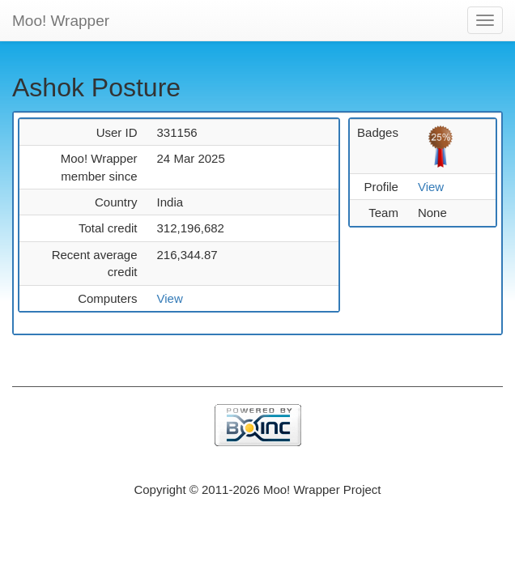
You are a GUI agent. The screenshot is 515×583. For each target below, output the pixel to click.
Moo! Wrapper (60, 20)
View (170, 298)
